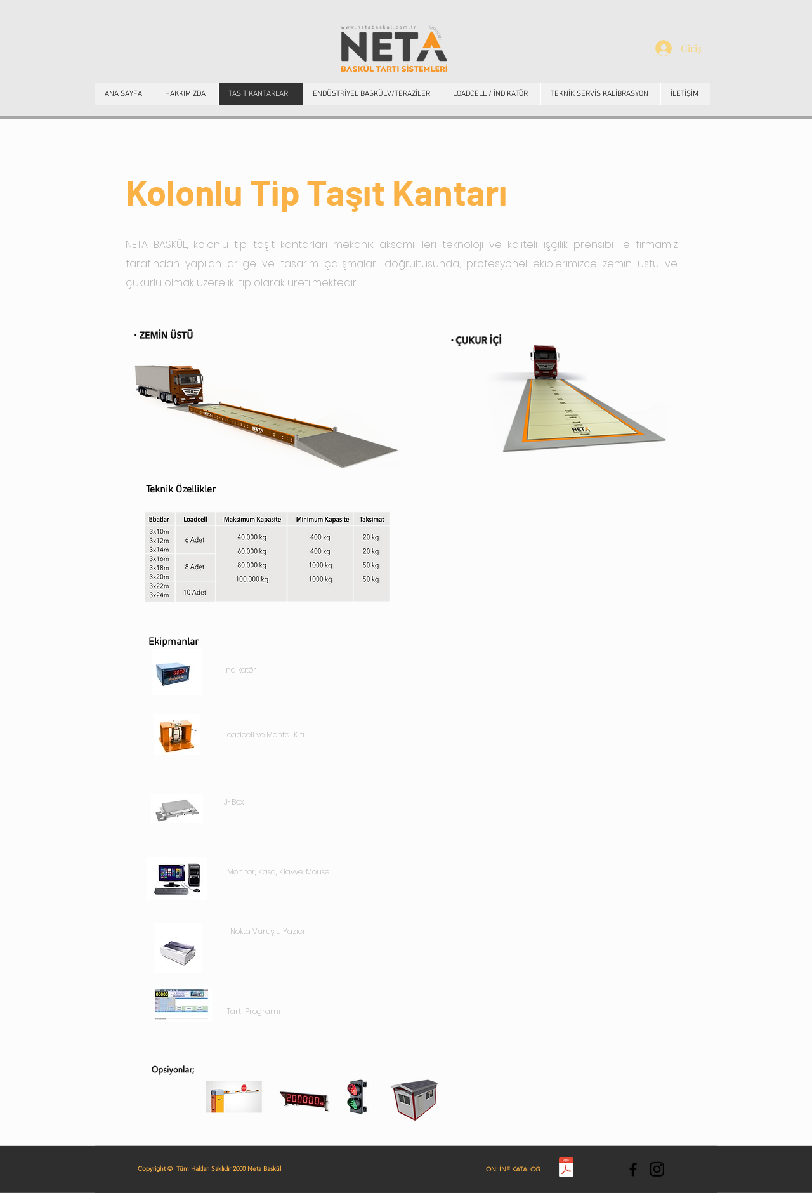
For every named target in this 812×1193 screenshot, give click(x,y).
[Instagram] (657, 1169)
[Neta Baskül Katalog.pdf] (566, 1168)
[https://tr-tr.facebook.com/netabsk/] (633, 1169)
